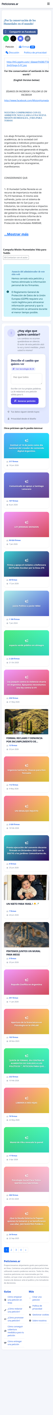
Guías (7, 1291)
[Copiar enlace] (28, 39)
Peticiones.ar (10, 4)
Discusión (12, 52)
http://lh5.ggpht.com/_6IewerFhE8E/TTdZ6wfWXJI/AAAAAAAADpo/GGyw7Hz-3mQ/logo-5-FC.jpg (28, 63)
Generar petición (24, 401)
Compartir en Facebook (19, 31)
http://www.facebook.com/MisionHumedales (28, 100)
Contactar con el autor (16, 257)
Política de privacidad (35, 52)
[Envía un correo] (20, 39)
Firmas (27, 46)
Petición (10, 46)
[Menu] (48, 4)
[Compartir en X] (13, 39)
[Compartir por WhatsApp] (6, 39)
